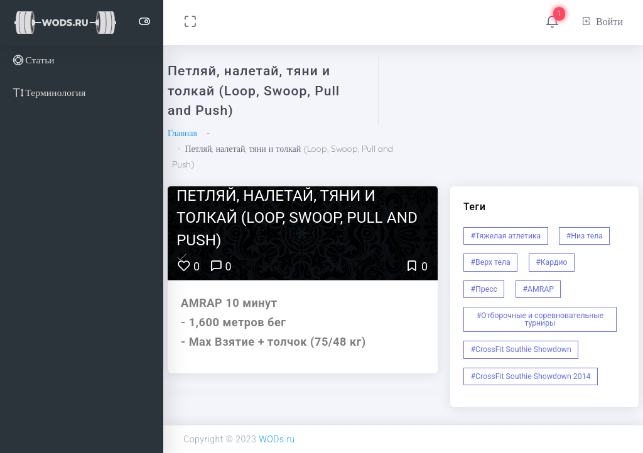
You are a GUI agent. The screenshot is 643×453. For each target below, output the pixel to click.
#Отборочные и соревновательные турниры (540, 319)
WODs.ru (277, 439)
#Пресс (484, 289)
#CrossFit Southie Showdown (521, 349)
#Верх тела (491, 262)
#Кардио (551, 262)
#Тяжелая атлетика (506, 236)
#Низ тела (584, 236)
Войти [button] (602, 21)
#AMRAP (538, 289)
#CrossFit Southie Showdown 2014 (531, 376)
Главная (182, 133)
